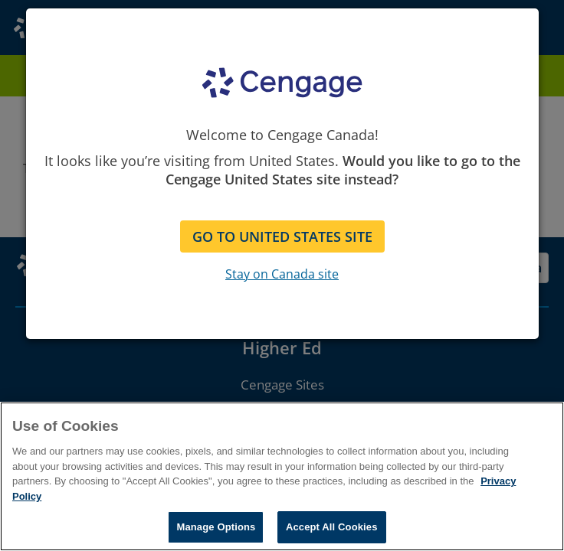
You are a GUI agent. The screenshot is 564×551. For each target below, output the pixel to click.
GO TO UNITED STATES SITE (282, 236)
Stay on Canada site (282, 274)
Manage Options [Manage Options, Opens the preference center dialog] (215, 527)
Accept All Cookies (332, 527)
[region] (282, 476)
